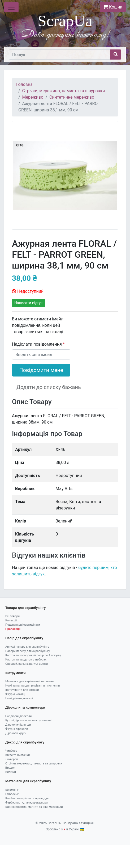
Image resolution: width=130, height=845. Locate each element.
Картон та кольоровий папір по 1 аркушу (33, 655)
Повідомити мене (41, 370)
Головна (24, 84)
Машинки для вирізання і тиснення (29, 681)
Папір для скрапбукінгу (24, 638)
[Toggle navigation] (11, 7)
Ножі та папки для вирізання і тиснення (32, 685)
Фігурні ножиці (15, 694)
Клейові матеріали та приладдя (27, 798)
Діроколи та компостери (25, 707)
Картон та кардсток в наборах (25, 659)
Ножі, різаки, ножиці (19, 698)
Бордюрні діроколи (18, 716)
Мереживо (33, 97)
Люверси (11, 759)
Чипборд (11, 750)
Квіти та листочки (17, 755)
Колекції (11, 620)
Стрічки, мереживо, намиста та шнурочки (63, 90)
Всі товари (12, 616)
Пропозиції (12, 629)
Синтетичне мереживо (71, 97)
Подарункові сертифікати (22, 624)
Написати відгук (28, 303)
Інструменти (15, 673)
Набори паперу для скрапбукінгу (27, 651)
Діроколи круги (15, 733)
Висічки (10, 772)
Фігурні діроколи (16, 729)
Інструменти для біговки (22, 690)
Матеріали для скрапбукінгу (28, 781)
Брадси (10, 767)
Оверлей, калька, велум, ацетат (26, 664)
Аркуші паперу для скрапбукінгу (27, 647)
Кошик (112, 7)
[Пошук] (59, 54)
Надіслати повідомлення (37, 344)
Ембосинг (12, 794)
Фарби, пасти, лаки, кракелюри (26, 802)
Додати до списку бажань (48, 387)
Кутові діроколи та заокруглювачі (28, 720)
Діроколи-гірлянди (18, 724)
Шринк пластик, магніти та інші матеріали (34, 807)
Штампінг (12, 790)
